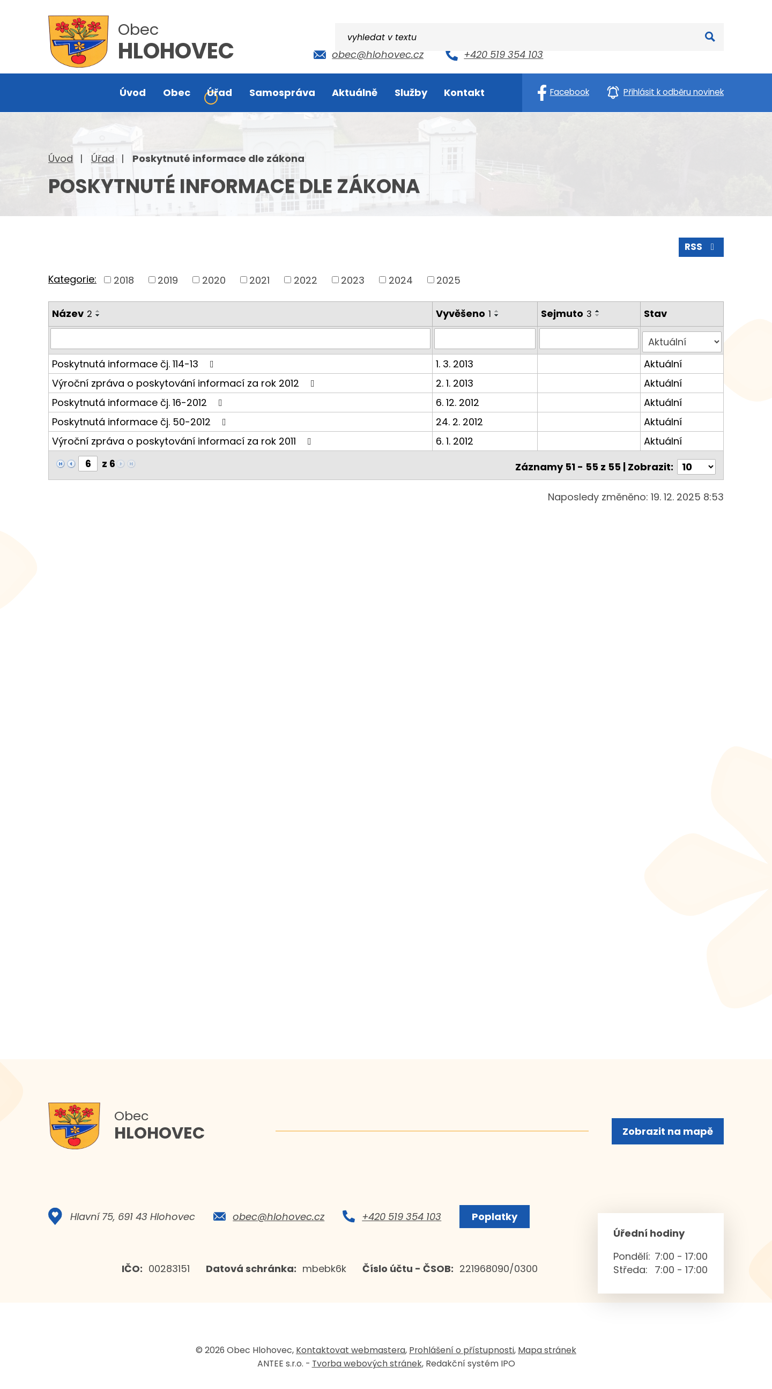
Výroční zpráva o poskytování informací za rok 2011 (184, 436)
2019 (168, 278)
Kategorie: (72, 278)
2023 (353, 278)
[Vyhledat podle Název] (241, 337)
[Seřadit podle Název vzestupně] (98, 310)
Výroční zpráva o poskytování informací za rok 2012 (185, 378)
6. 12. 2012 (458, 397)
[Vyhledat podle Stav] (682, 337)
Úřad (102, 158)
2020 (214, 278)
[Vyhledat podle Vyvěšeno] (486, 337)
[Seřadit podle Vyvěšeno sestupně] (498, 314)
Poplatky (492, 1220)
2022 (305, 278)
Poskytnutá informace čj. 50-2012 (141, 417)
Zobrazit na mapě (666, 1132)
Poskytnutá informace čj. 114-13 (135, 359)
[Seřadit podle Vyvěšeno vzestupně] (498, 310)
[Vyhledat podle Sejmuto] (590, 337)
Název (72, 312)
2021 (259, 278)
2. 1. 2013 (455, 378)
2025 (448, 278)
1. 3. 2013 (455, 359)
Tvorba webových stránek (367, 1367)
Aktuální (664, 359)
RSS (700, 245)
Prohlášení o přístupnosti (461, 1353)
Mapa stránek (547, 1353)
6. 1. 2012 (455, 436)
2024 (401, 278)
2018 (124, 278)
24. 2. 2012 (460, 417)
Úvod (60, 158)
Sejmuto (568, 312)
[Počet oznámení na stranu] (696, 459)
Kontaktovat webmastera (350, 1353)
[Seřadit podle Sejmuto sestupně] (599, 314)
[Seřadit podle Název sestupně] (98, 314)
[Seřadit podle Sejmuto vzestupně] (599, 310)
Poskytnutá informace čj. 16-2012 (139, 397)
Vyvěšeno (464, 312)
